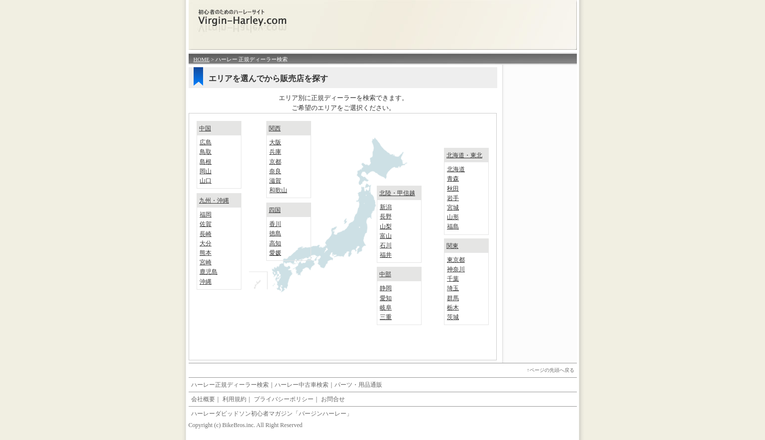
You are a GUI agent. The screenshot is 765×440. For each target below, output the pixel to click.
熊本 (206, 252)
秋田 (453, 188)
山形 (453, 217)
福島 (453, 226)
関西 (275, 128)
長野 (386, 216)
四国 (275, 210)
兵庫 (275, 151)
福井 (386, 254)
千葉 (453, 278)
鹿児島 (209, 271)
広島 (206, 142)
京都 (275, 161)
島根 (206, 161)
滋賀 (275, 180)
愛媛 (275, 252)
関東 (452, 245)
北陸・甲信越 (397, 193)
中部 (385, 274)
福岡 (206, 214)
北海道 (456, 169)
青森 (453, 178)
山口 (206, 180)
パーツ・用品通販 (358, 384)
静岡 (386, 288)
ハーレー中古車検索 (301, 384)
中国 (205, 128)
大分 (206, 243)
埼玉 (453, 288)
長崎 (206, 233)
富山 (386, 235)
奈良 (275, 171)
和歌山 (278, 190)
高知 (275, 243)
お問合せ (333, 399)
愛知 (386, 298)
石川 (386, 245)
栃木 (453, 307)
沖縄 (206, 281)
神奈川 (456, 269)
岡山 (206, 171)
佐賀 (206, 223)
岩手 (453, 198)
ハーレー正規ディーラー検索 (230, 384)
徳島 (275, 233)
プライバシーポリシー (284, 399)
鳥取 (206, 151)
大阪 (275, 142)
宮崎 (206, 262)
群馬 (453, 298)
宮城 (453, 207)
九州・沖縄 (214, 200)
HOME (202, 59)
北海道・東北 (464, 155)
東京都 (456, 259)
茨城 (453, 317)
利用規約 (234, 399)
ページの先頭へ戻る (552, 370)
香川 (275, 223)
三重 (386, 317)
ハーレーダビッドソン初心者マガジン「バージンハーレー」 (271, 413)
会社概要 (203, 399)
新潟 (386, 207)
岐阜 (386, 307)
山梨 (386, 226)
